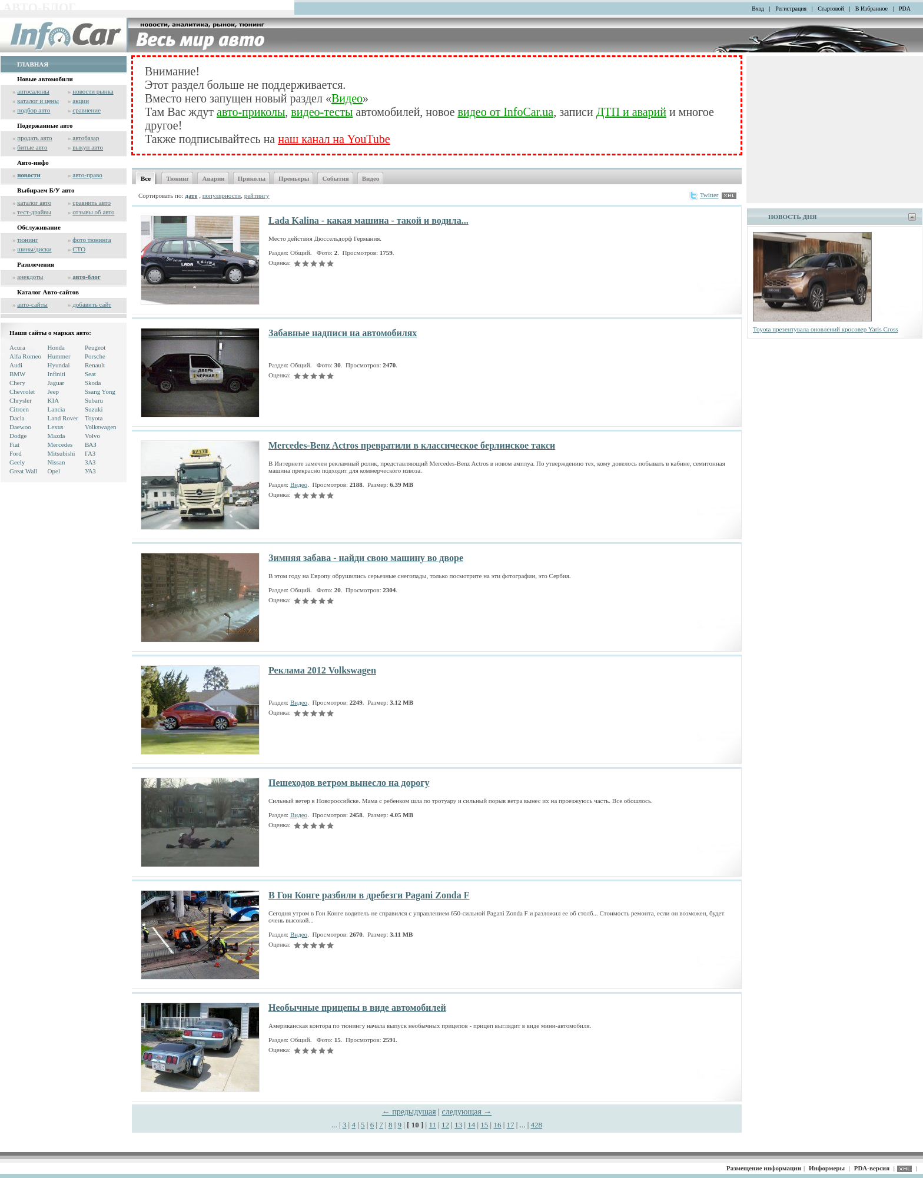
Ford (15, 453)
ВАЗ (91, 444)
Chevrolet (22, 391)
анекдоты (30, 276)
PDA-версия (871, 1168)
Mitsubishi (61, 453)
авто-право (87, 174)
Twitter (704, 194)
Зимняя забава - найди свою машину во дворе (365, 558)
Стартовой (831, 8)
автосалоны (33, 91)
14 (471, 1124)
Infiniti (57, 373)
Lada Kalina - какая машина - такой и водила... (368, 220)
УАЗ (90, 470)
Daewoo (20, 426)
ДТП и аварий (631, 111)
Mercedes (60, 444)
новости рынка (92, 91)
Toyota (93, 418)
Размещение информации (763, 1168)
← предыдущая (409, 1111)
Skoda (93, 382)
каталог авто (34, 202)
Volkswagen (101, 426)
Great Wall (23, 470)
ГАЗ (90, 453)
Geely (17, 462)
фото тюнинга (91, 239)
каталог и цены (38, 100)
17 (510, 1124)
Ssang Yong (100, 391)
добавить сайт (91, 304)
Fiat (14, 444)
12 (445, 1124)
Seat (90, 373)
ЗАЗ (90, 462)
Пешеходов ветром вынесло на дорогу (349, 783)
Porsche (95, 356)
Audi (15, 365)
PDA (905, 8)
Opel (54, 470)
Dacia (17, 418)
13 (458, 1124)
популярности (221, 195)
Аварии (213, 178)
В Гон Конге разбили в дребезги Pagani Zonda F (368, 895)
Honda (56, 347)
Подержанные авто (45, 125)
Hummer (59, 356)
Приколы (251, 178)
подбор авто (33, 110)
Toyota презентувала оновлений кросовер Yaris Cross (825, 329)
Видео (347, 98)
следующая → (467, 1111)
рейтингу (257, 195)
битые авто (32, 147)
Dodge (17, 435)
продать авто (34, 137)
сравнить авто (91, 202)
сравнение (86, 110)
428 (537, 1124)
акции (80, 100)
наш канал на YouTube (334, 138)
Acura (17, 347)
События (335, 178)
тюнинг (27, 239)
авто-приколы (251, 111)
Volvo (92, 435)
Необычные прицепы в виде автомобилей (357, 1008)
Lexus (56, 426)
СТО (78, 249)
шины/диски (34, 249)
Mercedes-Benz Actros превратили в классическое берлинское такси (411, 445)
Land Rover (63, 418)
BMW (17, 373)
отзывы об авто (93, 211)
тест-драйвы (34, 211)
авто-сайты (32, 304)
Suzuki (94, 409)
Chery (17, 382)
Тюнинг (177, 178)
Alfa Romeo (25, 356)
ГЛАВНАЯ (32, 64)
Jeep (53, 391)
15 (484, 1124)
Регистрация (790, 8)
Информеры (827, 1168)
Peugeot (95, 347)
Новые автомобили (45, 78)
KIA (53, 400)
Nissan (56, 462)
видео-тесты (322, 111)
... (335, 1124)
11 (432, 1124)
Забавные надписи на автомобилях (342, 333)
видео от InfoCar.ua (506, 111)
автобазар (85, 137)
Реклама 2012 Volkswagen (322, 670)
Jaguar (56, 382)
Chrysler (20, 400)
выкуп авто (87, 147)
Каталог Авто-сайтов (48, 292)
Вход (758, 8)
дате (191, 195)
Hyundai (59, 365)
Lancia (56, 409)
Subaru (94, 400)
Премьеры (293, 178)
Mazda (56, 435)
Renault (95, 365)
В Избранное (871, 8)
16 (497, 1124)
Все (146, 178)
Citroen (19, 409)
